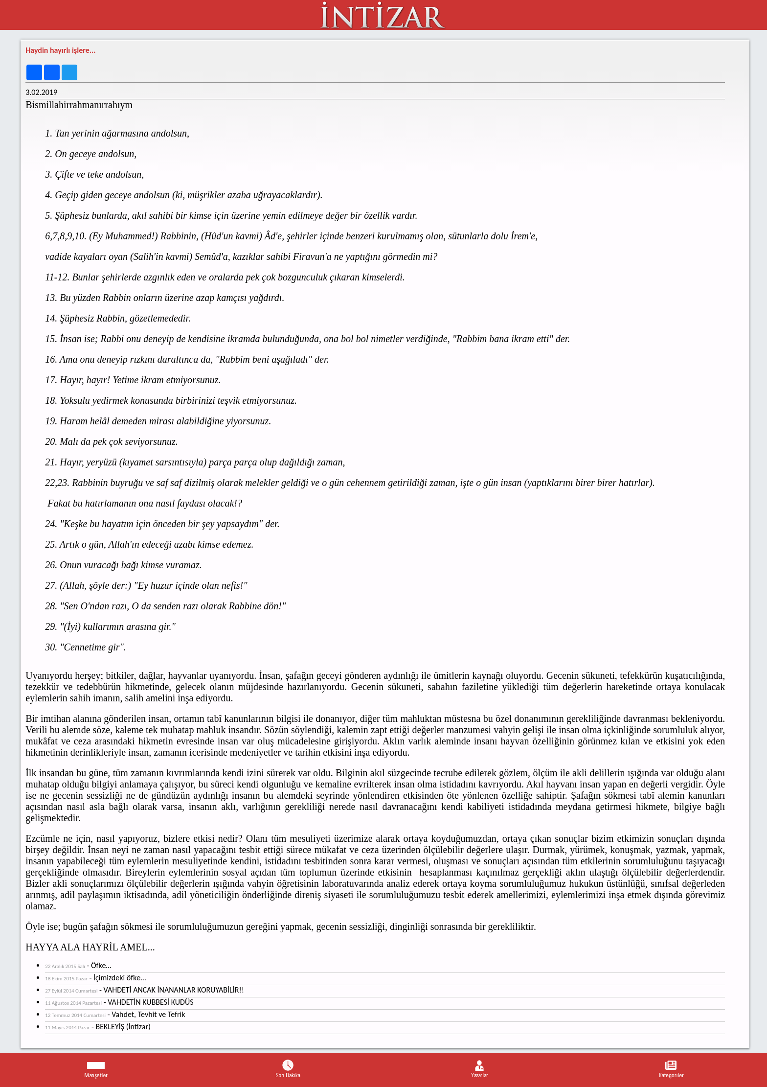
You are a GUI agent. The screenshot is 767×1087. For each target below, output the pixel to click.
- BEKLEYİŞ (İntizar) (98, 1026)
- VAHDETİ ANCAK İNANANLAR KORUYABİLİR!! (144, 989)
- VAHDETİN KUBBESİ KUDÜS (119, 1002)
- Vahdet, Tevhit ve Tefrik (115, 1014)
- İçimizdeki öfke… (95, 977)
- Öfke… (78, 965)
